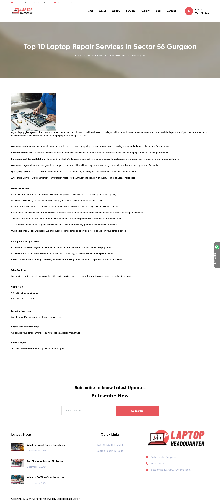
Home (90, 12)
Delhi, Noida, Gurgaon (163, 457)
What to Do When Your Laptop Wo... (47, 477)
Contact (171, 12)
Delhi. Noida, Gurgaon (68, 2)
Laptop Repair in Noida (110, 451)
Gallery (116, 12)
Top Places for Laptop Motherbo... (46, 461)
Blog (158, 12)
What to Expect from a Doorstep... (46, 445)
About (102, 12)
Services (130, 12)
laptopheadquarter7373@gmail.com (32, 2)
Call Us (197, 12)
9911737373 (155, 463)
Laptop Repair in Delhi (110, 444)
